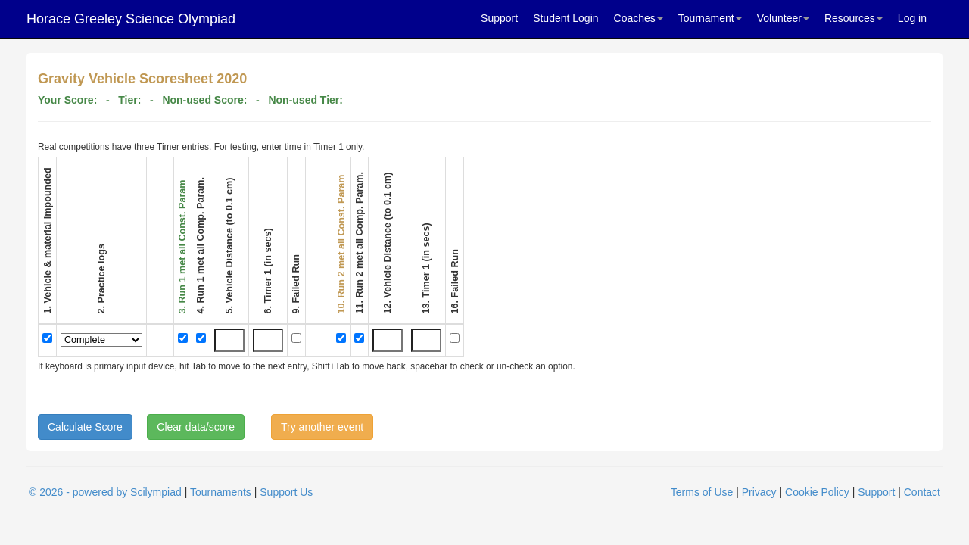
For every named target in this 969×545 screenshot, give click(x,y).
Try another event (322, 427)
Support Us (286, 492)
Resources (853, 18)
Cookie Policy (817, 492)
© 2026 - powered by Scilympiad (105, 492)
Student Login (565, 18)
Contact (922, 492)
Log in (912, 18)
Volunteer (783, 18)
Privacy (759, 492)
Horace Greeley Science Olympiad (130, 18)
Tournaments (220, 492)
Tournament (710, 18)
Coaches (638, 18)
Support (499, 18)
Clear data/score (196, 427)
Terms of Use (702, 492)
